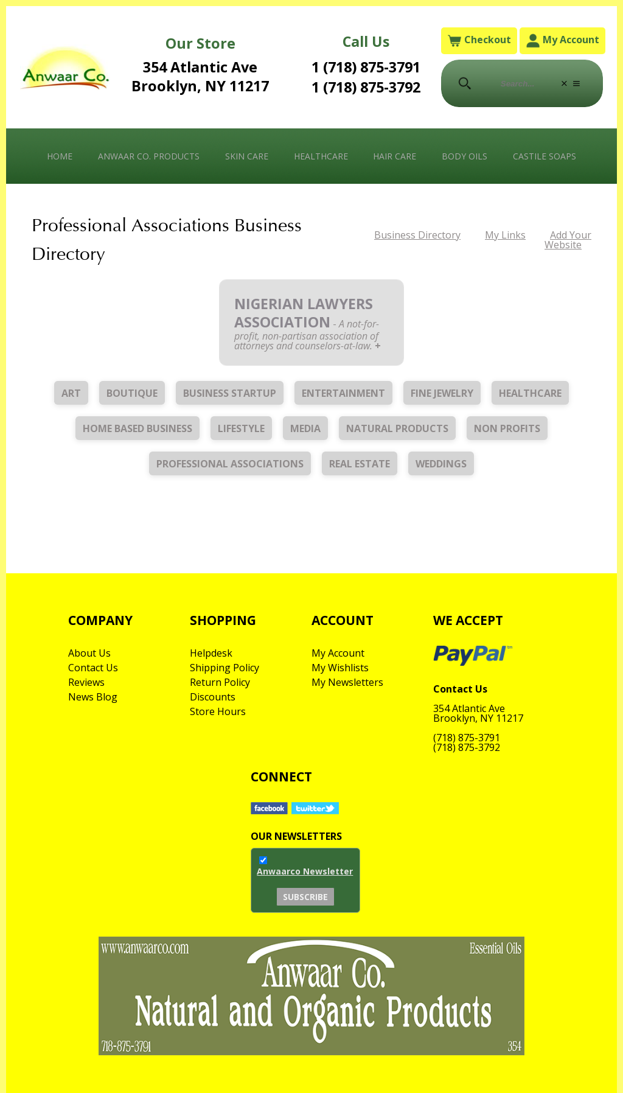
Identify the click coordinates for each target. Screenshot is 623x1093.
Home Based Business (137, 428)
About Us (89, 653)
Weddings (441, 463)
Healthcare (321, 156)
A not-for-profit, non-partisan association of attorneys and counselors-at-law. (306, 334)
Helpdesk (211, 653)
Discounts (212, 697)
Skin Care (246, 156)
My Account (562, 40)
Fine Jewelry (442, 393)
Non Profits (507, 428)
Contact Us (93, 667)
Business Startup (229, 393)
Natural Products (397, 428)
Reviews (86, 682)
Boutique (132, 393)
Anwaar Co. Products (149, 156)
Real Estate (359, 463)
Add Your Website (568, 239)
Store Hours (218, 711)
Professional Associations (230, 463)
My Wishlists (340, 667)
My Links (505, 235)
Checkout (479, 40)
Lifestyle (241, 428)
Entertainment (343, 393)
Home (59, 156)
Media (305, 428)
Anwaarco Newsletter (305, 871)
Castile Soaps (544, 156)
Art (71, 393)
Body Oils (464, 156)
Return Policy (220, 682)
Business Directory (417, 235)
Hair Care (394, 156)
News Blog (92, 697)
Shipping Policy (224, 667)
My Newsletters (347, 682)
